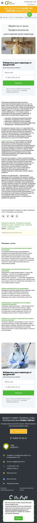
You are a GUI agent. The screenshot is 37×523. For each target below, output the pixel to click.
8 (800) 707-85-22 (12, 468)
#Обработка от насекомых (23, 223)
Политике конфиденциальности (15, 510)
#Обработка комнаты (13, 226)
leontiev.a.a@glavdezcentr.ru (16, 461)
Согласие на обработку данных (27, 489)
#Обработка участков (7, 225)
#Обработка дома (19, 225)
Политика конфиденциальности (7, 489)
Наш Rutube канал (13, 483)
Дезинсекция (11, 228)
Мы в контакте (11, 479)
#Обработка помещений (8, 223)
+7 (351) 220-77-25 (30, 2)
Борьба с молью (6, 140)
